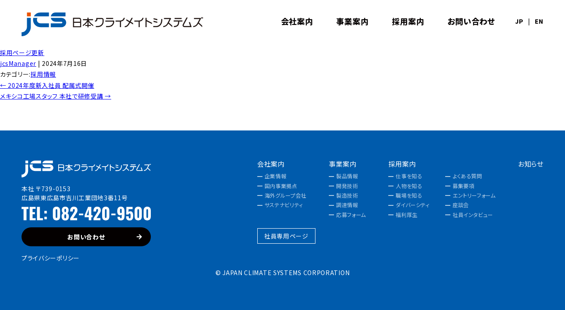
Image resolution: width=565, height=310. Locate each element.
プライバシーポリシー (51, 258)
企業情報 (275, 176)
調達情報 (347, 205)
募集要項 (463, 186)
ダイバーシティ (412, 205)
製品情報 (347, 176)
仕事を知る (409, 176)
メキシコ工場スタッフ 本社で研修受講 (55, 96)
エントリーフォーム (474, 195)
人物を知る (409, 186)
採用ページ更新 (22, 52)
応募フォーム (351, 214)
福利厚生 (406, 214)
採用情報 (43, 74)
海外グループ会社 (285, 195)
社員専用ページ (286, 236)
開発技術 (347, 186)
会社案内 (270, 164)
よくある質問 (467, 176)
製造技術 (347, 195)
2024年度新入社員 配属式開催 (47, 85)
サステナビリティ (284, 205)
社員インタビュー (473, 214)
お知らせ (530, 164)
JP (519, 21)
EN (539, 21)
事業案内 (342, 164)
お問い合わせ (104, 236)
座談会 (461, 205)
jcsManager (18, 63)
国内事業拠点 (281, 186)
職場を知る (409, 195)
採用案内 (401, 164)
